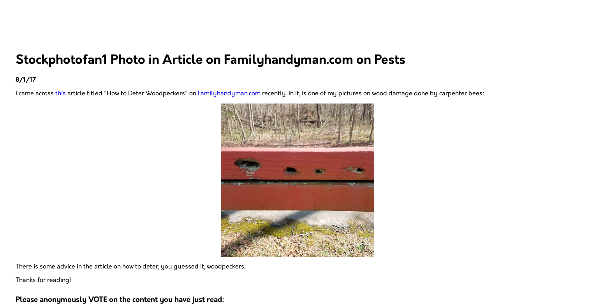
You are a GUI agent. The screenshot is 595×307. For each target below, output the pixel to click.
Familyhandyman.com (229, 93)
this (60, 93)
